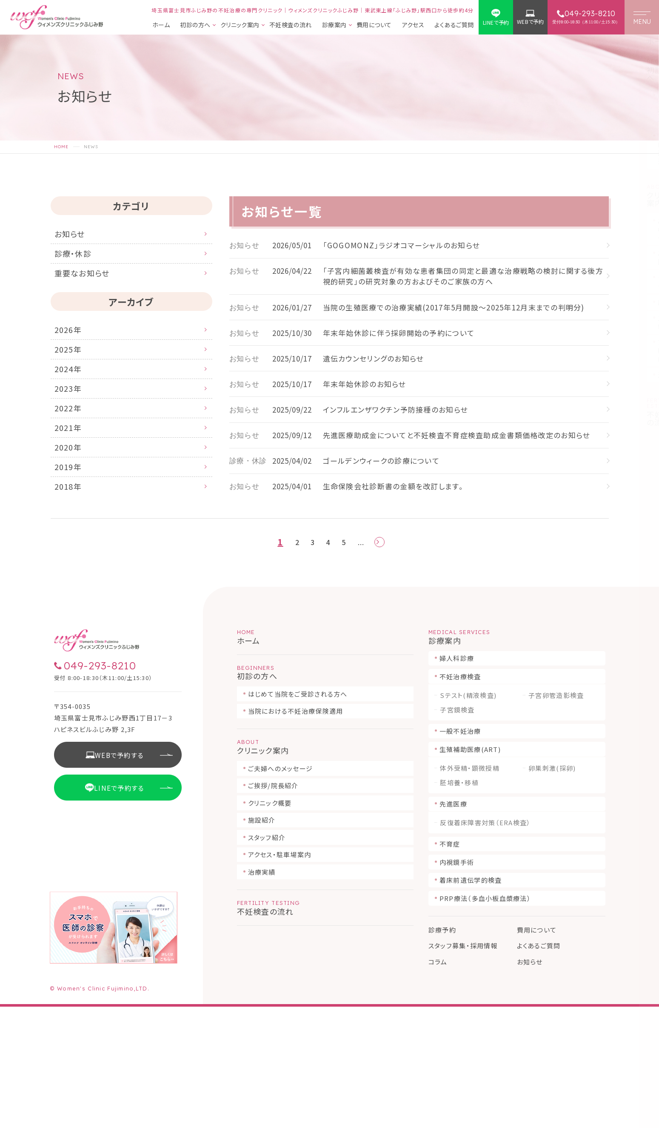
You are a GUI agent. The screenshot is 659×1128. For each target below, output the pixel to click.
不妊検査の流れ (290, 25)
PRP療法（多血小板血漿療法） (485, 1019)
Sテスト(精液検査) (468, 816)
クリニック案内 (240, 25)
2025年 (71, 368)
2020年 (71, 487)
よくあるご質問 (454, 25)
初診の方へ (195, 25)
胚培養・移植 (459, 904)
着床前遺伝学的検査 (470, 1001)
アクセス (413, 25)
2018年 (71, 535)
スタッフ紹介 (267, 958)
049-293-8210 (100, 786)
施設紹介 (262, 941)
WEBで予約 (530, 22)
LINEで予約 (496, 22)
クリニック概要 (270, 924)
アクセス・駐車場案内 (279, 975)
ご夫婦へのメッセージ (280, 889)
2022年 (71, 440)
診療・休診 (77, 260)
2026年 (71, 344)
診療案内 (334, 25)
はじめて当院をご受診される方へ (298, 815)
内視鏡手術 (456, 983)
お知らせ (74, 236)
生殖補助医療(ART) (470, 870)
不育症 (449, 965)
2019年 (71, 511)
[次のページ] (381, 662)
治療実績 (262, 993)
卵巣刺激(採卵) (552, 889)
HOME (61, 147)
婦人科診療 (456, 779)
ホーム (161, 25)
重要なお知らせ (89, 283)
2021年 (71, 464)
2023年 (71, 416)
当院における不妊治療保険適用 (295, 832)
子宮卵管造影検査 (556, 816)
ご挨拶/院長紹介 (273, 906)
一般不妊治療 (460, 852)
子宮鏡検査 (457, 831)
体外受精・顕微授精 (469, 889)
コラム (438, 1083)
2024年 (71, 392)
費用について (374, 25)
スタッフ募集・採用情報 (463, 1067)
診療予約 (442, 1051)
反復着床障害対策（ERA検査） (485, 944)
